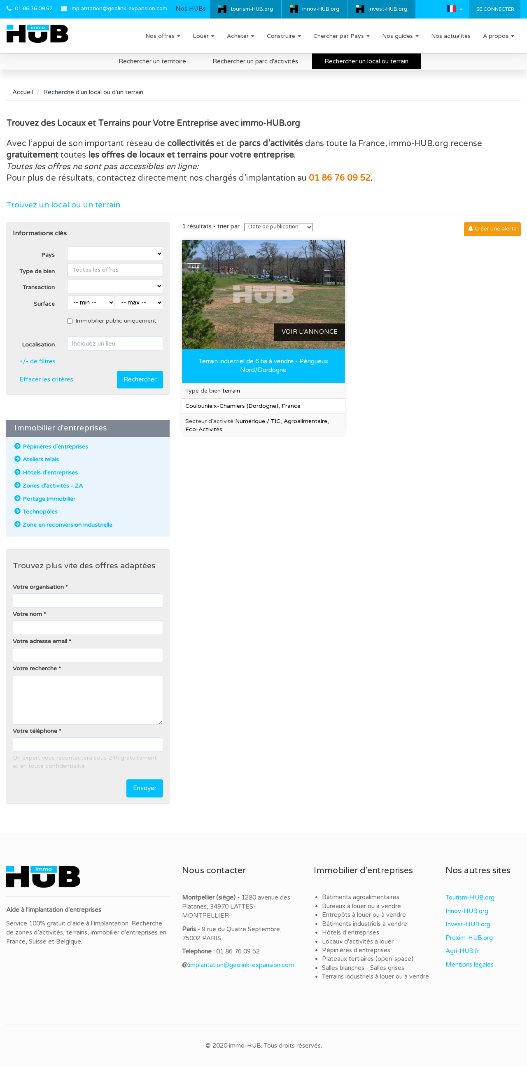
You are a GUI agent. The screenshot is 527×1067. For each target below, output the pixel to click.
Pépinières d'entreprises (356, 950)
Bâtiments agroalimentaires (360, 897)
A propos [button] (498, 36)
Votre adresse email (40, 641)
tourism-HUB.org (252, 9)
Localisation (38, 344)
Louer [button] (204, 36)
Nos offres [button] (162, 36)
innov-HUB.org (320, 9)
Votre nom (27, 614)
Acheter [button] (240, 36)
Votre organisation (38, 586)
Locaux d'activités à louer (358, 941)
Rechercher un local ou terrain (366, 61)
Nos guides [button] (400, 36)
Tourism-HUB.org (469, 897)
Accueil (22, 92)
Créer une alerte (492, 228)
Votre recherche (35, 668)
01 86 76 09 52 (34, 8)
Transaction (39, 287)
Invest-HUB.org (467, 924)
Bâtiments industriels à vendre (364, 924)
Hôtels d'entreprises (350, 932)
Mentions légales (469, 964)
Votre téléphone (35, 731)
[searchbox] (115, 270)
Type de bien (37, 271)
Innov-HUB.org (466, 911)
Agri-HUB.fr (462, 951)
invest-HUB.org (387, 9)
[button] (455, 8)
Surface (44, 303)
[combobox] (115, 270)
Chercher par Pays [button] (341, 36)
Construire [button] (284, 36)
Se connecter (494, 9)
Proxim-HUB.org (469, 937)
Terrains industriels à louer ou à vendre (375, 976)
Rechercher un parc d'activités (255, 61)
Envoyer (144, 788)
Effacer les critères (46, 379)
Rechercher (140, 379)
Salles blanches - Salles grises (363, 968)
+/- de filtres (37, 361)
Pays (48, 254)
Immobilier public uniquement (111, 320)
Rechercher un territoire (152, 61)
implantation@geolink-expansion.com (118, 8)
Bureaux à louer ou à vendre (361, 906)
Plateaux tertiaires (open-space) (367, 958)
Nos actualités (451, 36)
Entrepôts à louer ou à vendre (364, 914)
